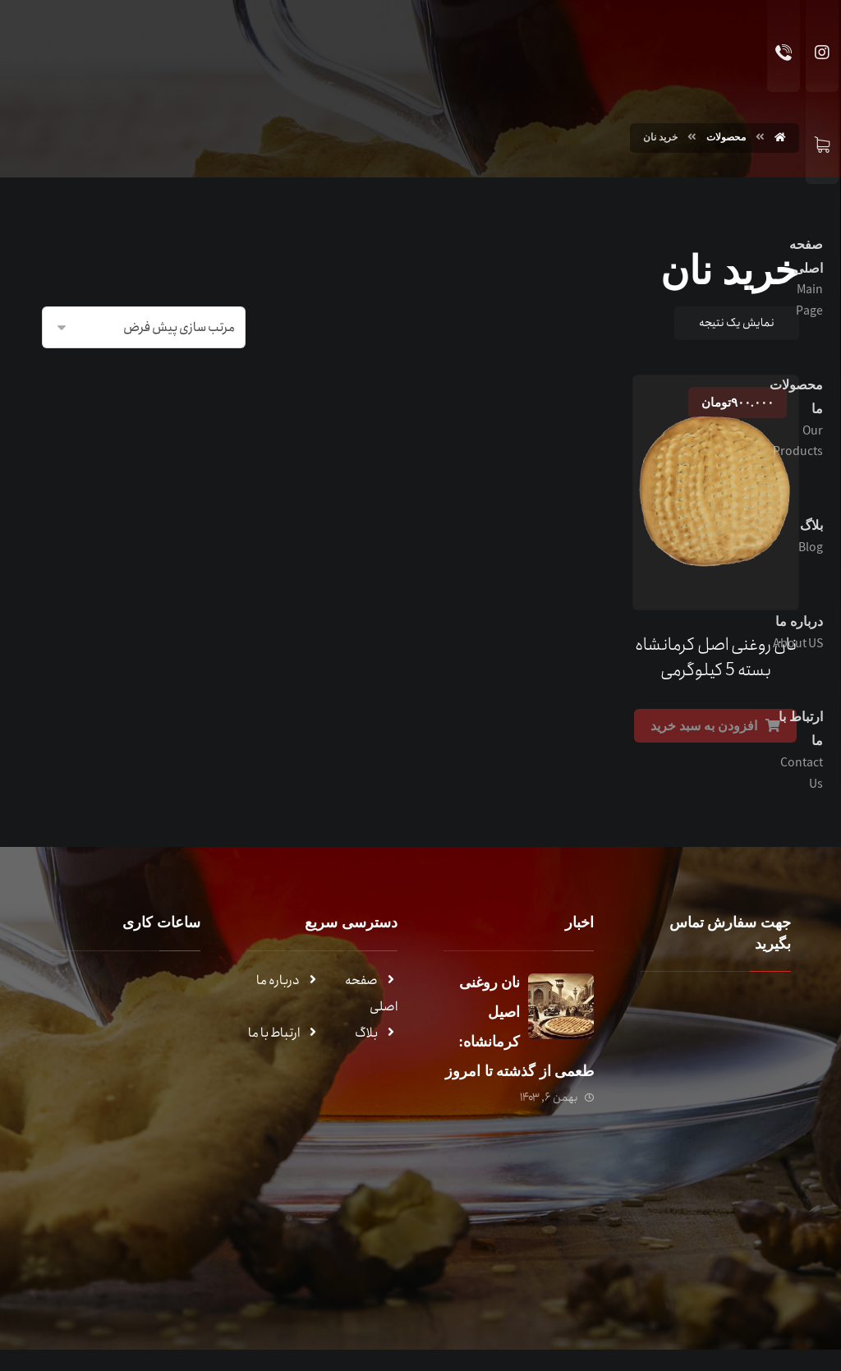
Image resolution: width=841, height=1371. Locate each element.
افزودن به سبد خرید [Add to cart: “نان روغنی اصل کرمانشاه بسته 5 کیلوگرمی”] (703, 721)
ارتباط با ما (283, 1028)
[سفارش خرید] (144, 325)
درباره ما (287, 975)
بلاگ (376, 1028)
